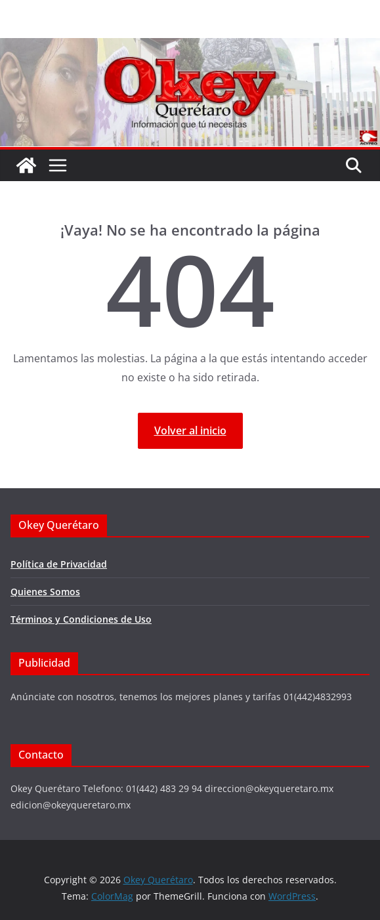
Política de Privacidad (59, 564)
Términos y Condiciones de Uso (81, 619)
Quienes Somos (45, 591)
